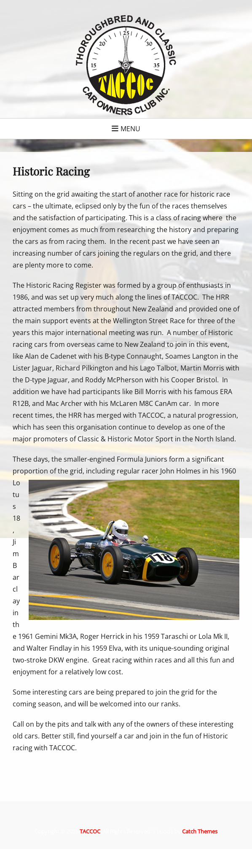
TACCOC (90, 831)
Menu (130, 128)
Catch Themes (199, 831)
